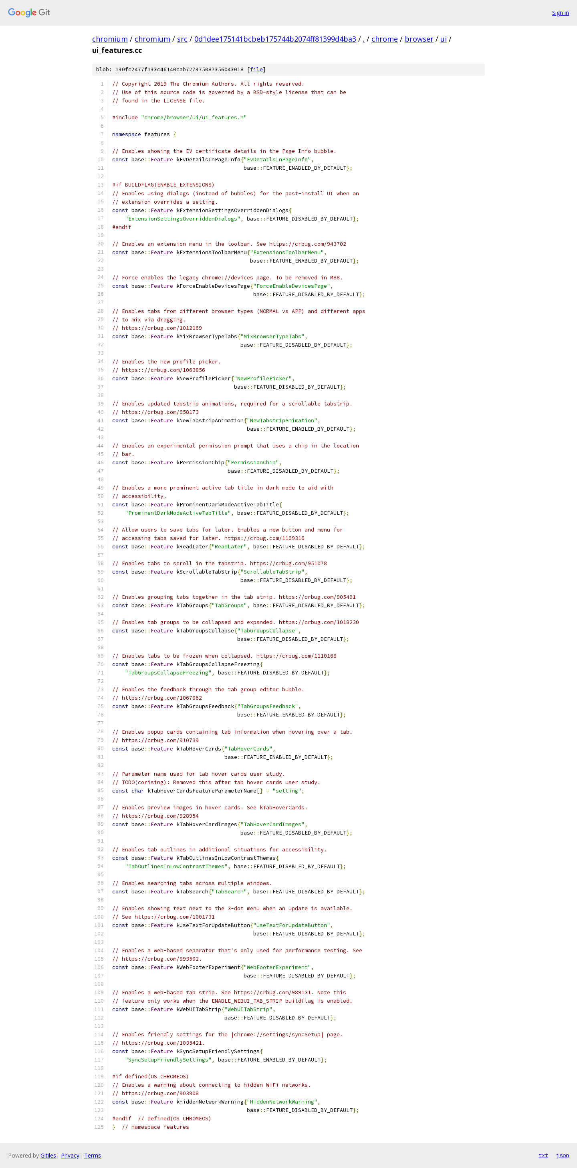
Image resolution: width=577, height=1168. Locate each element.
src (182, 39)
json (562, 1155)
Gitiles (48, 1155)
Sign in (560, 12)
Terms (92, 1155)
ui (443, 39)
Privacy (70, 1155)
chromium (110, 39)
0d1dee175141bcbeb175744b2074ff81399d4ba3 (275, 39)
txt (543, 1155)
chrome (384, 39)
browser (419, 39)
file (256, 69)
